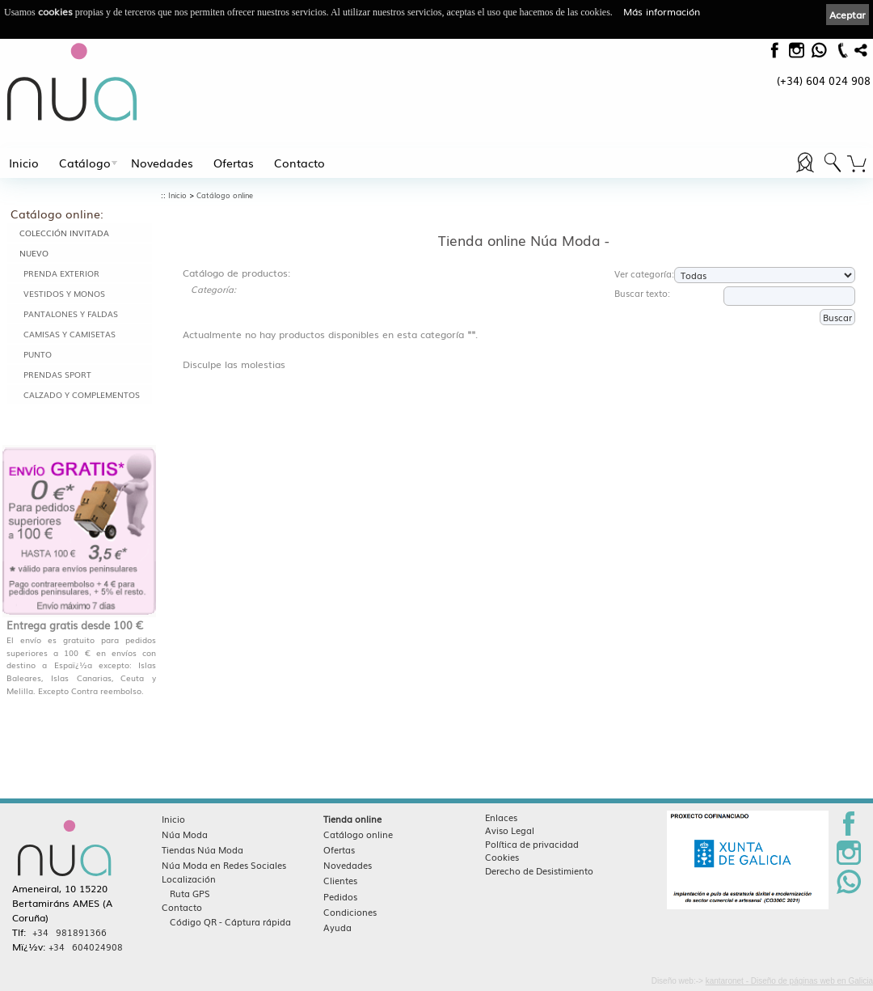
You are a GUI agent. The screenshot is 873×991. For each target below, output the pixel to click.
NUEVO (33, 253)
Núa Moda (185, 834)
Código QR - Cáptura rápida (230, 921)
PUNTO (37, 354)
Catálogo (85, 163)
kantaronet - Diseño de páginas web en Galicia (789, 980)
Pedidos (340, 896)
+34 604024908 (85, 946)
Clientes (340, 880)
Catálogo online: (57, 213)
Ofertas (233, 163)
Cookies (502, 856)
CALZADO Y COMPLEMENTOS (81, 394)
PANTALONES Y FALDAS (70, 313)
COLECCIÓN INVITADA (64, 233)
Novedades (162, 163)
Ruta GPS (190, 893)
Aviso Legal (509, 830)
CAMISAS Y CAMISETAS (69, 334)
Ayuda (337, 927)
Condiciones (350, 911)
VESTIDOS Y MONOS (64, 293)
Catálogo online (224, 195)
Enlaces (501, 817)
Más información (661, 11)
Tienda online (352, 818)
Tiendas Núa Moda (202, 849)
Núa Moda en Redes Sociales (224, 864)
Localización (189, 878)
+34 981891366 (69, 931)
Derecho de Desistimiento (539, 870)
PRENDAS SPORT (57, 374)
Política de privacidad (532, 843)
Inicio (24, 163)
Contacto (299, 163)
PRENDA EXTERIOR (61, 273)
